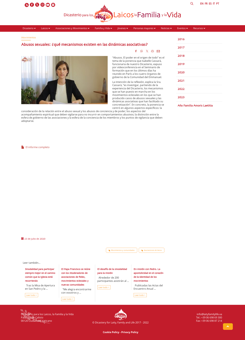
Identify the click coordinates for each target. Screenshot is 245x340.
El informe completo (35, 147)
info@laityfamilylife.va (209, 314)
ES (210, 3)
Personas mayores (143, 28)
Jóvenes (122, 28)
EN (201, 3)
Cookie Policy (111, 332)
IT (214, 3)
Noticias (165, 28)
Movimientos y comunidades (122, 250)
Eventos (181, 28)
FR (206, 3)
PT (217, 3)
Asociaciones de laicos (151, 250)
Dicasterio (28, 28)
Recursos (198, 28)
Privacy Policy (129, 332)
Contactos (28, 34)
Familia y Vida (102, 28)
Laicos (44, 28)
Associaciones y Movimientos (71, 28)
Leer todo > (31, 295)
